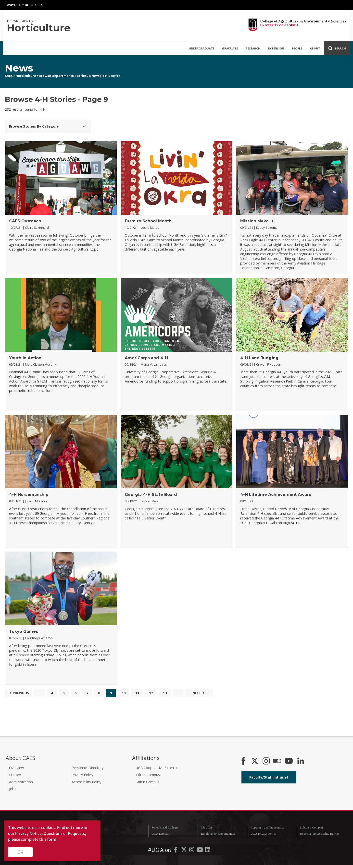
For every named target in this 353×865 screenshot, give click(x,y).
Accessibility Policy (86, 782)
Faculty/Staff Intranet (268, 777)
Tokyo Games (23, 631)
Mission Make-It (256, 221)
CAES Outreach (25, 221)
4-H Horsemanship (28, 494)
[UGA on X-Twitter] (184, 851)
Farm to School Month (148, 221)
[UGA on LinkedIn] (207, 851)
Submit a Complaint (312, 827)
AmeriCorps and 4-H (146, 358)
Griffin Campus (147, 782)
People (297, 48)
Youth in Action (25, 358)
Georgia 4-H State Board (151, 494)
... (39, 693)
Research (253, 48)
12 (151, 693)
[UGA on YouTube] (200, 851)
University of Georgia (25, 5)
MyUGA (206, 827)
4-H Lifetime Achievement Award (276, 494)
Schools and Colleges (164, 827)
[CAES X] (255, 761)
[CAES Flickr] (277, 761)
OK (20, 852)
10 (124, 693)
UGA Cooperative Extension (158, 767)
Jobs (12, 788)
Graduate (230, 48)
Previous (18, 693)
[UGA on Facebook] (176, 851)
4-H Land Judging (259, 358)
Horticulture (25, 75)
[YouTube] (289, 761)
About (315, 48)
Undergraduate (201, 48)
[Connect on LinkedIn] (300, 761)
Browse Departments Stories (63, 75)
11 (137, 693)
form (51, 839)
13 (165, 693)
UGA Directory (161, 833)
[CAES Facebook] (243, 761)
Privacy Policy (82, 774)
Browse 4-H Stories (104, 75)
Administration (21, 782)
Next (199, 693)
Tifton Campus (148, 774)
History (15, 774)
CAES (9, 75)
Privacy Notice (28, 833)
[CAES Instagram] (266, 761)
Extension (276, 48)
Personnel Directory (87, 767)
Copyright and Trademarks (267, 827)
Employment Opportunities (218, 833)
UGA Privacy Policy (263, 833)
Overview (16, 767)
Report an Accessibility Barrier (319, 833)
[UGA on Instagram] (192, 851)
